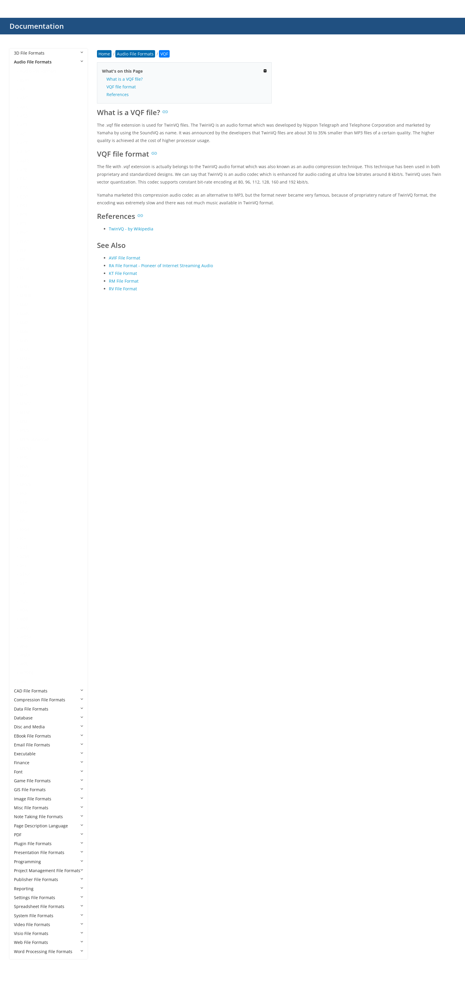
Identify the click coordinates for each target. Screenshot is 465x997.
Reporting (48, 888)
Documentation (36, 26)
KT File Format (123, 273)
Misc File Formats (48, 807)
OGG (24, 475)
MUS (24, 430)
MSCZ (25, 403)
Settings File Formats (48, 897)
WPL (24, 664)
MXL (24, 457)
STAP (25, 574)
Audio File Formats (48, 62)
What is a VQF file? (124, 79)
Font (48, 772)
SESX (24, 556)
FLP (23, 251)
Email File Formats (48, 745)
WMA (25, 655)
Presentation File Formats (48, 852)
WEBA (25, 637)
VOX (24, 610)
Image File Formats (48, 799)
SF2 (23, 565)
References (117, 94)
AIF (23, 134)
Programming (48, 861)
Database (48, 718)
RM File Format (123, 281)
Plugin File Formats (48, 843)
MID (24, 340)
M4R (24, 331)
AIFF (24, 143)
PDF (48, 834)
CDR (24, 197)
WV (23, 682)
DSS (24, 205)
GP (22, 259)
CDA (24, 187)
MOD (25, 367)
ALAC (25, 152)
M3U (24, 286)
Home (104, 54)
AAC (24, 98)
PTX (23, 502)
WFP (24, 646)
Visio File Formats (48, 933)
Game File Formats (48, 780)
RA (22, 520)
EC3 (23, 214)
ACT (24, 125)
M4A (24, 304)
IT (21, 277)
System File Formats (48, 915)
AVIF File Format (124, 258)
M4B (24, 313)
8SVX (24, 80)
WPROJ (26, 673)
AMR (24, 161)
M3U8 (25, 295)
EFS (23, 224)
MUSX (25, 448)
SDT (24, 547)
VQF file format (121, 87)
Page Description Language (48, 826)
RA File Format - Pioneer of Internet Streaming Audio (161, 265)
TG (22, 592)
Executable (48, 753)
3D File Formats (48, 53)
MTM (25, 412)
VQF (24, 619)
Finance (48, 762)
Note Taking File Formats (48, 816)
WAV (24, 628)
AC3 (24, 116)
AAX (24, 107)
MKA (24, 349)
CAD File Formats (48, 691)
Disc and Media (48, 727)
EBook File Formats (48, 736)
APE (23, 170)
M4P (24, 322)
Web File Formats (48, 942)
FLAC (24, 241)
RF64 (24, 529)
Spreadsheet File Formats (48, 906)
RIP (23, 538)
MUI (24, 421)
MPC (24, 394)
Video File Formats (48, 924)
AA (22, 89)
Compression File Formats (48, 700)
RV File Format (123, 289)
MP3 (24, 385)
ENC (24, 232)
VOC (24, 601)
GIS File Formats (48, 789)
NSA (24, 466)
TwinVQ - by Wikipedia (131, 229)
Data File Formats (48, 709)
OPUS (25, 484)
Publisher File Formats (48, 879)
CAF (23, 178)
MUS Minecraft (35, 439)
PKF (23, 493)
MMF (25, 358)
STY (23, 583)
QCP (24, 511)
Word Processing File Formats (48, 951)
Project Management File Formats (48, 870)
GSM (24, 268)
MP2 (24, 376)
